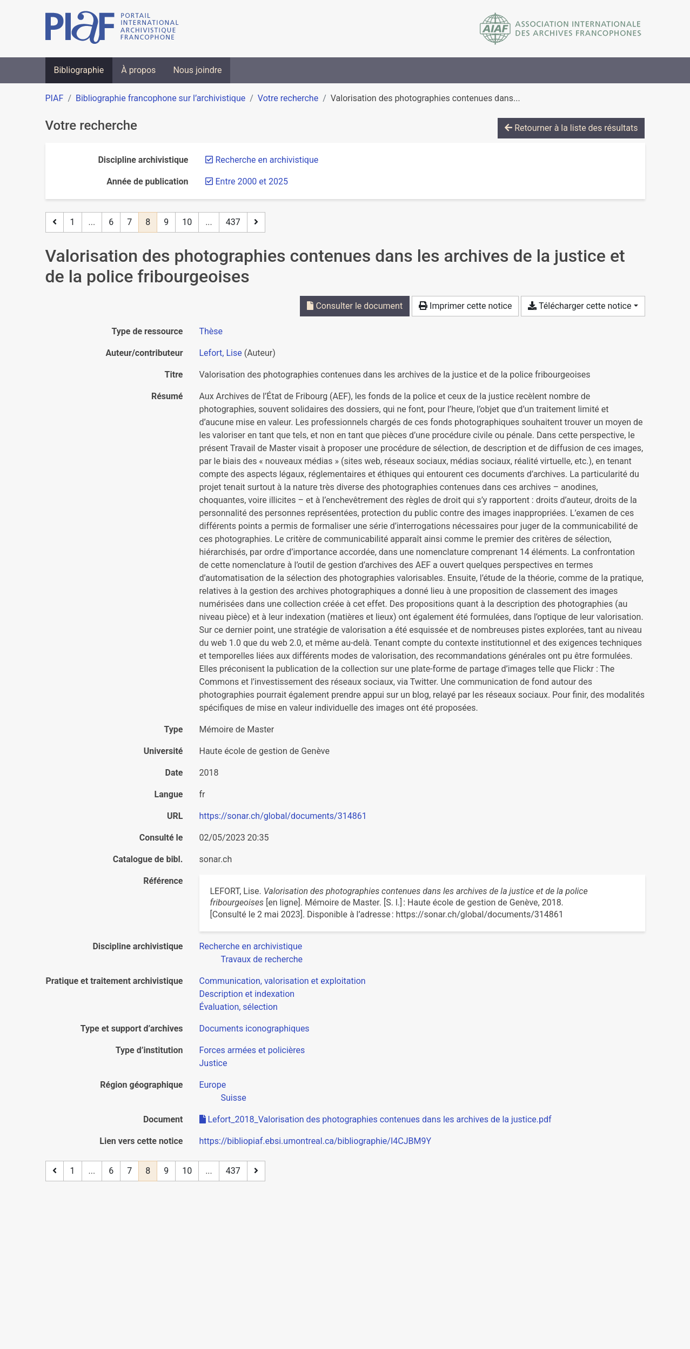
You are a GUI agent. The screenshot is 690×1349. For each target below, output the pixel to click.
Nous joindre (197, 70)
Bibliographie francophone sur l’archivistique (160, 98)
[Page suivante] (256, 222)
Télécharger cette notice (579, 306)
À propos (138, 70)
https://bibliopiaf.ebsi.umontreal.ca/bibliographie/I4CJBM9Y (315, 1141)
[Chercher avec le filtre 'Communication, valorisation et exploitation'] (282, 981)
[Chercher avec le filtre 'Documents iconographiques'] (254, 1028)
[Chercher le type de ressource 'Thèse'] (211, 331)
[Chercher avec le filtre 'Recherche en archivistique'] (251, 946)
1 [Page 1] (72, 222)
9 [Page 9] (166, 222)
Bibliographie (79, 70)
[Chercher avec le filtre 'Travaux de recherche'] (262, 959)
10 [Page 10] (187, 222)
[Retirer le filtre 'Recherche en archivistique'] (267, 160)
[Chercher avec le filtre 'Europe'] (212, 1085)
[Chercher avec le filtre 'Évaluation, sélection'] (238, 1007)
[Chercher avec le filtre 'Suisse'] (233, 1098)
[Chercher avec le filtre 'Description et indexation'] (247, 994)
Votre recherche (288, 98)
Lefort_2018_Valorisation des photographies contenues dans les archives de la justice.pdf (375, 1119)
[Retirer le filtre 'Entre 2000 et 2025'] (252, 181)
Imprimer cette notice (465, 306)
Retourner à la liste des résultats (571, 128)
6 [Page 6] (111, 222)
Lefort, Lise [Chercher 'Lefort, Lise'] (220, 353)
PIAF (54, 98)
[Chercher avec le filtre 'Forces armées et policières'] (252, 1050)
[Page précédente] (54, 222)
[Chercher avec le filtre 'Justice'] (213, 1063)
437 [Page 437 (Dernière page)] (233, 222)
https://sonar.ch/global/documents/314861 (283, 816)
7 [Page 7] (129, 222)
